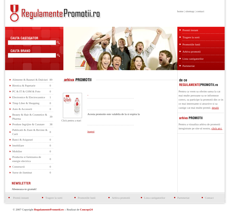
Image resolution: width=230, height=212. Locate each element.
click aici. (216, 128)
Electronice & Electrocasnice (28, 97)
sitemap (189, 11)
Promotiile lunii (191, 44)
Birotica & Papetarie (23, 85)
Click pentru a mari (71, 120)
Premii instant (190, 30)
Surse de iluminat (22, 172)
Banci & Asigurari (22, 139)
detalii (215, 107)
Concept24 (86, 209)
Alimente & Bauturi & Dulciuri (30, 79)
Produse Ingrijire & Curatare (28, 124)
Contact (209, 197)
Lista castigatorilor (193, 58)
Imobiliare (18, 145)
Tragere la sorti (191, 37)
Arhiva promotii (191, 51)
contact (200, 11)
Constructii (18, 166)
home (180, 11)
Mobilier (17, 151)
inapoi (91, 131)
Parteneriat (188, 65)
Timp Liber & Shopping (25, 103)
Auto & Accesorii (22, 108)
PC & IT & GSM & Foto (26, 91)
